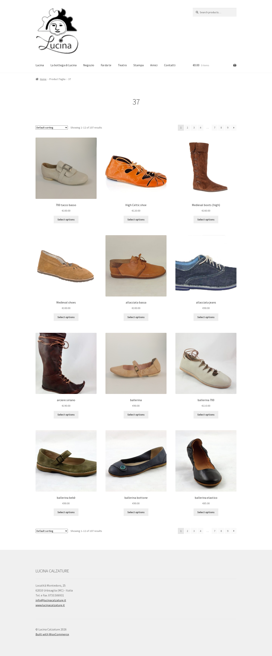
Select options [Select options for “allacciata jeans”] (206, 317)
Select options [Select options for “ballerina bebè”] (66, 512)
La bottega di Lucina (63, 65)
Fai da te (106, 65)
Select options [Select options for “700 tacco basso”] (66, 219)
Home (43, 79)
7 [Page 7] (214, 127)
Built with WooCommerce (52, 634)
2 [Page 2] (187, 127)
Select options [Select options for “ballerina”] (136, 414)
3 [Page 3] (194, 127)
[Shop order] (52, 127)
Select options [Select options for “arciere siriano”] (66, 414)
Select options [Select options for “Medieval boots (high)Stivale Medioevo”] (206, 219)
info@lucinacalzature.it (51, 600)
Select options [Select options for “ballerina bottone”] (136, 512)
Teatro (122, 65)
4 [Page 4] (200, 127)
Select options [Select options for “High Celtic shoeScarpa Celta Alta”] (136, 219)
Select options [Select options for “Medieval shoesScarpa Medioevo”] (66, 317)
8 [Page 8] (221, 127)
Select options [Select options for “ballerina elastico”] (206, 512)
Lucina (40, 65)
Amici (153, 65)
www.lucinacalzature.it (50, 605)
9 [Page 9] (227, 127)
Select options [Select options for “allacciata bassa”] (136, 317)
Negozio (88, 65)
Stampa (138, 65)
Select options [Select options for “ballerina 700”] (206, 414)
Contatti (169, 65)
